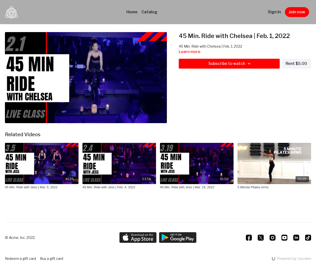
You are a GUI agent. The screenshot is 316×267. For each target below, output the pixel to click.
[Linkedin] (296, 238)
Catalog (149, 12)
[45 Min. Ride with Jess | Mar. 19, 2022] (197, 187)
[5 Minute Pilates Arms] (274, 187)
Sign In (274, 12)
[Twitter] (261, 238)
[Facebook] (249, 238)
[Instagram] (273, 238)
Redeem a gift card (20, 258)
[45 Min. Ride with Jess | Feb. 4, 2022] (119, 187)
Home (132, 12)
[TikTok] (308, 238)
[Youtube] (284, 238)
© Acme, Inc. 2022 (20, 237)
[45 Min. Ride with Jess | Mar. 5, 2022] (42, 187)
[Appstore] (138, 237)
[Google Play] (178, 237)
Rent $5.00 (296, 63)
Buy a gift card (51, 258)
